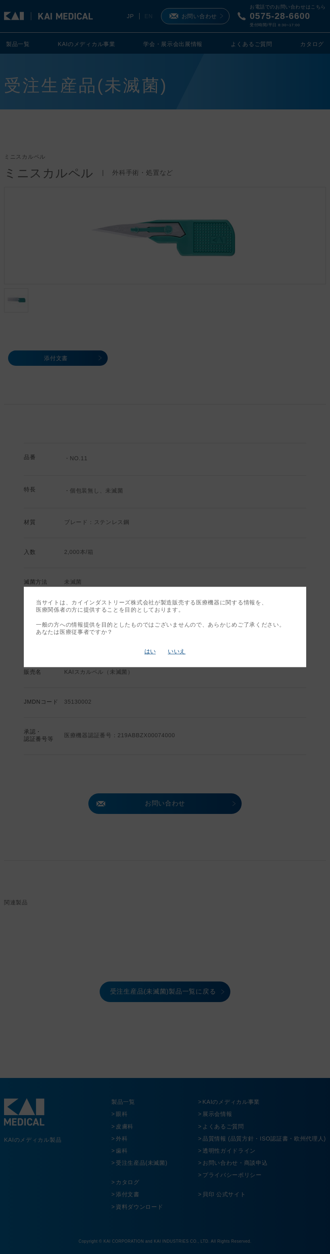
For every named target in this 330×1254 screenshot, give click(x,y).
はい (150, 651)
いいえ (177, 651)
